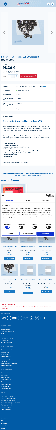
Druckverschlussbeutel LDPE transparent (9, 247)
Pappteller (4, 361)
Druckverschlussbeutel (8, 350)
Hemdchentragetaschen (8, 359)
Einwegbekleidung (6, 365)
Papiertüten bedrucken (8, 396)
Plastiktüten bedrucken (8, 400)
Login (3, 336)
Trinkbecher (4, 375)
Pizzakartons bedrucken (8, 398)
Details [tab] (28, 200)
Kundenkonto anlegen (7, 338)
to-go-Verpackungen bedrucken (10, 403)
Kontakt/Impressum (7, 342)
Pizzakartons (5, 354)
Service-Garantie (6, 329)
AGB (2, 333)
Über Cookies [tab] (46, 200)
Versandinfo (4, 423)
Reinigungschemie (6, 405)
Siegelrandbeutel (6, 379)
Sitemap (3, 428)
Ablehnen (10, 233)
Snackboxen (5, 382)
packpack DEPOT (6, 409)
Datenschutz (5, 340)
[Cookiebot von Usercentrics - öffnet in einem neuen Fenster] (47, 195)
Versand (20, 72)
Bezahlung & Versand (7, 331)
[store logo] (23, 4)
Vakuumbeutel (5, 377)
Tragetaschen (5, 352)
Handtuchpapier (6, 388)
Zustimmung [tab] (9, 200)
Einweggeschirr (6, 356)
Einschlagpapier (6, 384)
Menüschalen (5, 373)
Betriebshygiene (6, 407)
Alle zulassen (45, 233)
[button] (4, 32)
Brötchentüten (5, 386)
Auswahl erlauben (28, 233)
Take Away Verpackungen (9, 363)
